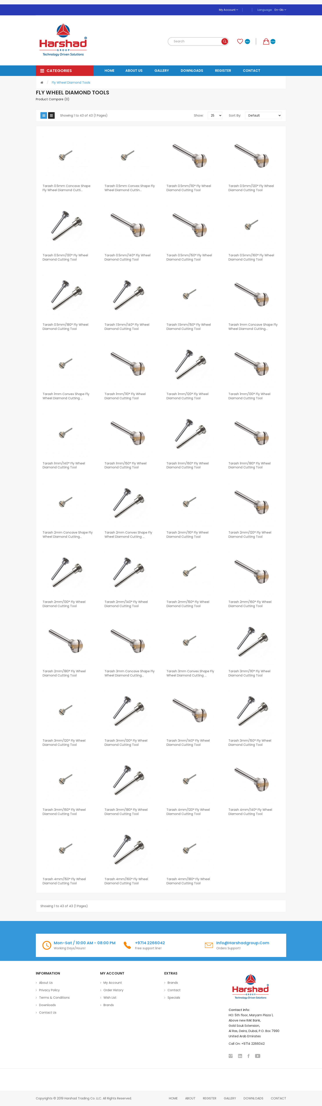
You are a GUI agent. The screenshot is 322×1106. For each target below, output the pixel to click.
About (190, 1098)
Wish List (109, 997)
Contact (174, 990)
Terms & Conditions (54, 997)
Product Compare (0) (52, 99)
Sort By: (235, 115)
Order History (113, 990)
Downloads (47, 1005)
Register (209, 1098)
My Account (228, 10)
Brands (108, 1005)
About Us (46, 982)
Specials (174, 997)
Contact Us (47, 1012)
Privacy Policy (49, 990)
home (173, 1098)
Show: (198, 115)
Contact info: (239, 1010)
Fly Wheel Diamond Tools (71, 82)
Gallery (230, 1098)
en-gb (280, 10)
